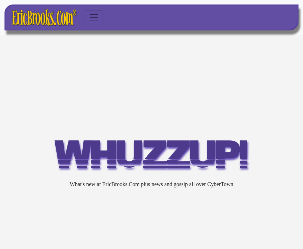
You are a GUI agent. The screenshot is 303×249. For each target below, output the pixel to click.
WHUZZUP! (151, 157)
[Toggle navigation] (93, 17)
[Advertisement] (151, 86)
